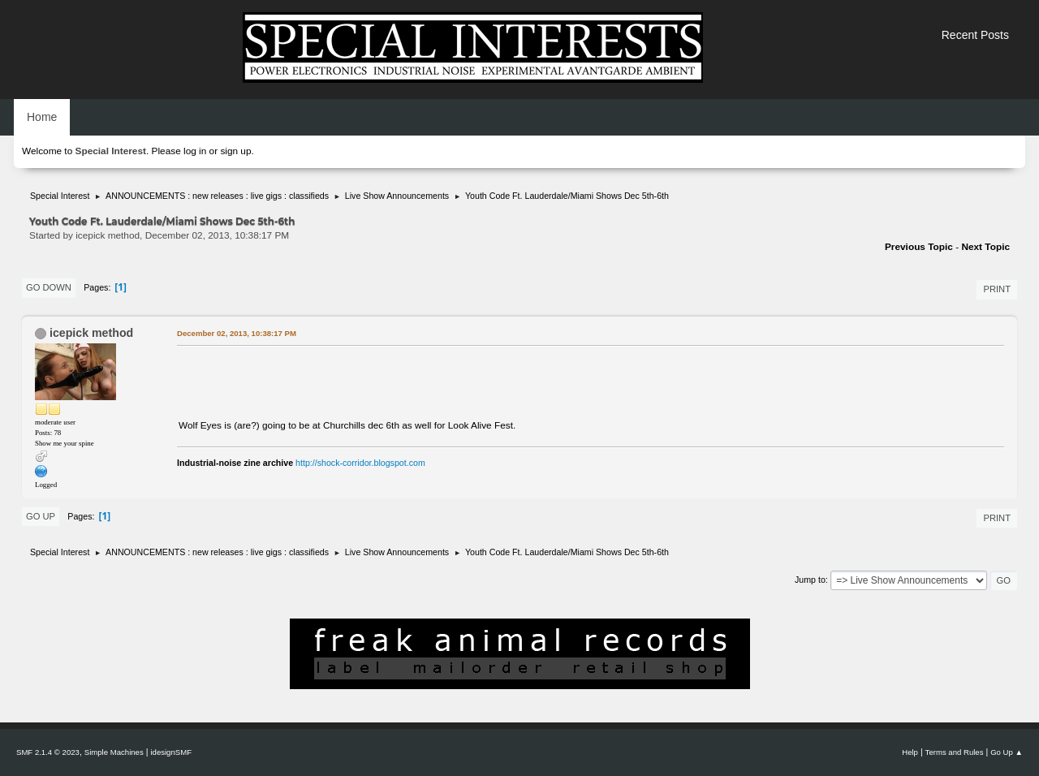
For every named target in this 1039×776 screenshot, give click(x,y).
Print (997, 289)
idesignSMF (171, 752)
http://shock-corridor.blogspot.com (360, 463)
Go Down (48, 287)
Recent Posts (975, 34)
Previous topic (919, 246)
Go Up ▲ (1006, 752)
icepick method (91, 332)
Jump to (810, 579)
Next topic (985, 246)
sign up (235, 151)
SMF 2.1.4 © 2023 (48, 752)
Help (910, 752)
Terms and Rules (954, 752)
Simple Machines (114, 752)
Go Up (40, 516)
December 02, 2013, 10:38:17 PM (236, 333)
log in (194, 151)
